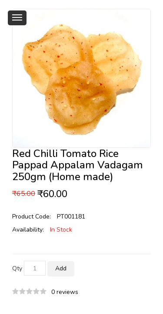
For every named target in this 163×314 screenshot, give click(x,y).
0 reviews (64, 292)
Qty (17, 268)
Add (61, 268)
